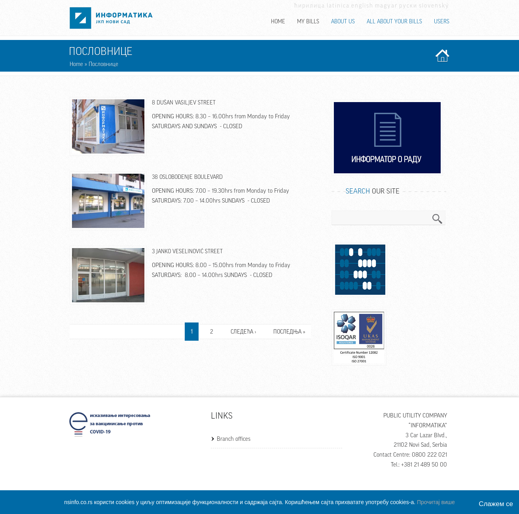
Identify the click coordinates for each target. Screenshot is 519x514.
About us (343, 22)
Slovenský (434, 6)
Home (278, 22)
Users (441, 22)
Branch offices (233, 439)
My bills (308, 22)
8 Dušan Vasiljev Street (184, 103)
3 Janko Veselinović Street (187, 251)
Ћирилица (309, 6)
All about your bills (394, 22)
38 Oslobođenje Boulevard (187, 177)
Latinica (338, 6)
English (362, 6)
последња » (289, 332)
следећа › (243, 332)
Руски (408, 6)
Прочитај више (436, 502)
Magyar (386, 6)
